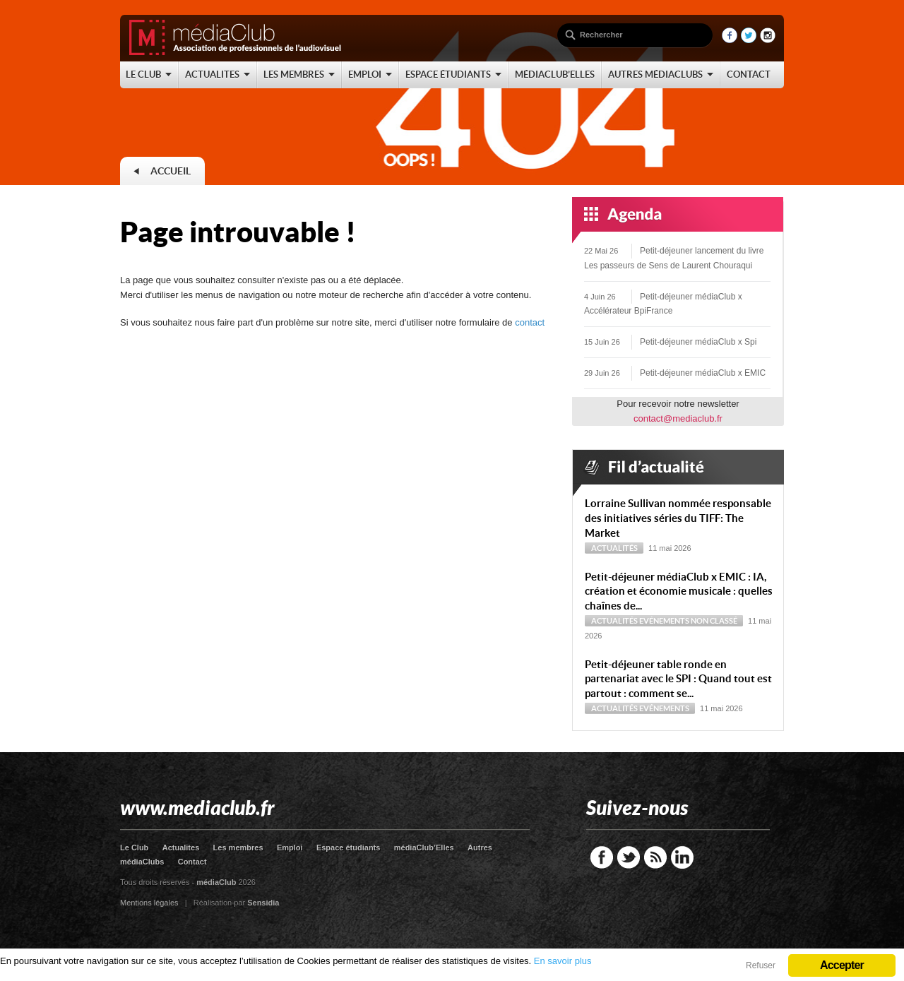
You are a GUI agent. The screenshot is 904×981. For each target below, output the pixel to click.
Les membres (238, 847)
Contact (192, 861)
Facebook (601, 857)
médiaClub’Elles (424, 847)
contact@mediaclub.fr (678, 418)
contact (530, 322)
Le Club (134, 847)
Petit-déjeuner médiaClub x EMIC (703, 373)
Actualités (614, 548)
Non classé (714, 621)
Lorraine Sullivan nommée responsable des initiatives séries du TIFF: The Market (678, 518)
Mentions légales (149, 902)
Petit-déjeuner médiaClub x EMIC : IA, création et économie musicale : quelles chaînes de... (679, 591)
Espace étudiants (348, 847)
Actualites (181, 847)
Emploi (290, 847)
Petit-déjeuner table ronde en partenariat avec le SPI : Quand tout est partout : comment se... (678, 679)
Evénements (664, 621)
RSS (655, 857)
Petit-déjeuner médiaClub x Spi (698, 342)
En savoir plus (563, 961)
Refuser (760, 965)
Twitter (628, 857)
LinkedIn (682, 857)
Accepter (842, 965)
